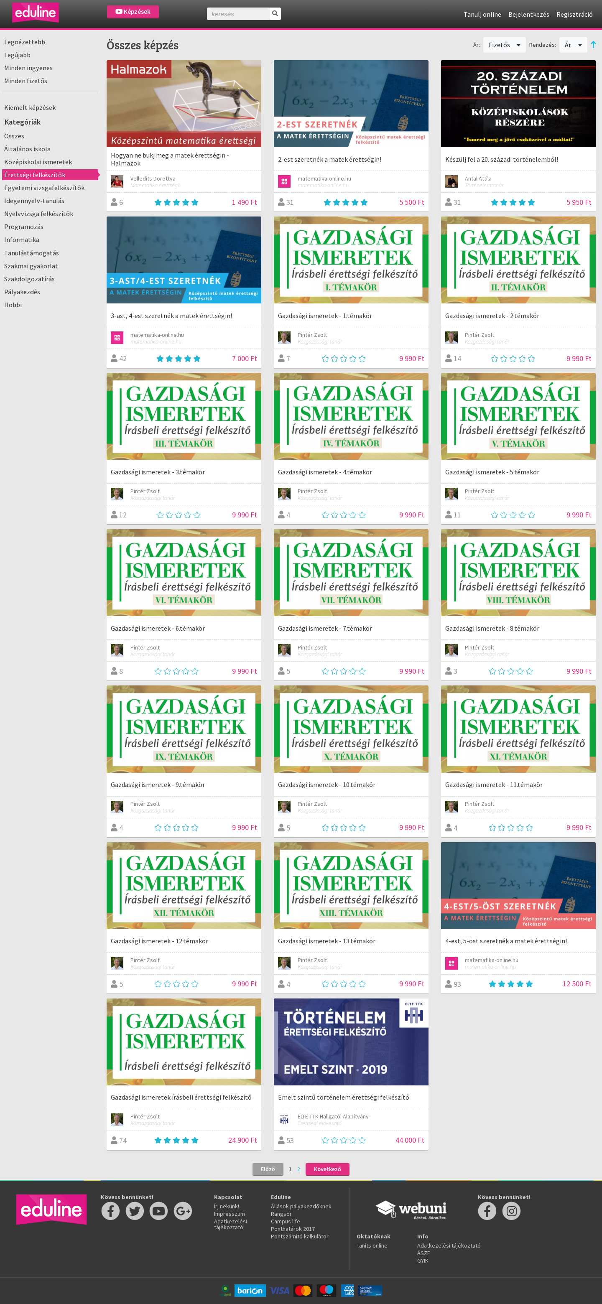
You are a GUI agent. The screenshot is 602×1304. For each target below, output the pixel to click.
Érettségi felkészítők (34, 175)
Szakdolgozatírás (29, 279)
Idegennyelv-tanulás (34, 200)
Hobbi (13, 305)
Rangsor (281, 1213)
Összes (14, 136)
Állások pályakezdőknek (301, 1206)
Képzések (132, 11)
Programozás (23, 226)
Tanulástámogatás (31, 253)
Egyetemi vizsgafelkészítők (44, 187)
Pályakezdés (22, 292)
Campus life (285, 1221)
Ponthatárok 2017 (293, 1229)
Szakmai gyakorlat (31, 266)
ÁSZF (423, 1253)
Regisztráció (574, 14)
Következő (327, 1169)
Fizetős (505, 45)
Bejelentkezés (528, 14)
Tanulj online (482, 14)
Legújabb (17, 55)
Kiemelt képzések (30, 107)
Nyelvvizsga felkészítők (38, 213)
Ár (573, 45)
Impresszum (229, 1213)
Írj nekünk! (226, 1206)
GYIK (423, 1260)
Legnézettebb (24, 42)
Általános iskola (27, 149)
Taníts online (372, 1245)
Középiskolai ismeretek (38, 162)
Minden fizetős (25, 80)
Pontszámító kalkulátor (300, 1236)
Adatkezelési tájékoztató (230, 1224)
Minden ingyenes (28, 68)
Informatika (21, 239)
